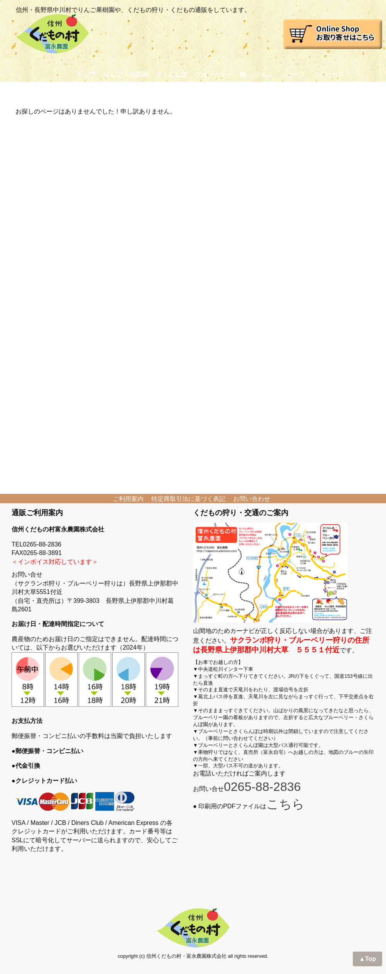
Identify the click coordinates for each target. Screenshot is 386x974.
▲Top (367, 958)
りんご (112, 74)
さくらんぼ (171, 74)
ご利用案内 (128, 498)
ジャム (263, 74)
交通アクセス (300, 89)
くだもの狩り (102, 89)
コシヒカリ (328, 74)
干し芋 (86, 74)
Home (16, 89)
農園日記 (198, 89)
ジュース (292, 74)
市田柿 (139, 74)
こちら (285, 804)
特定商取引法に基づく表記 (188, 498)
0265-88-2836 (262, 787)
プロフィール (153, 89)
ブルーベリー (213, 74)
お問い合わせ (351, 89)
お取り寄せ (54, 89)
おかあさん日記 (247, 89)
